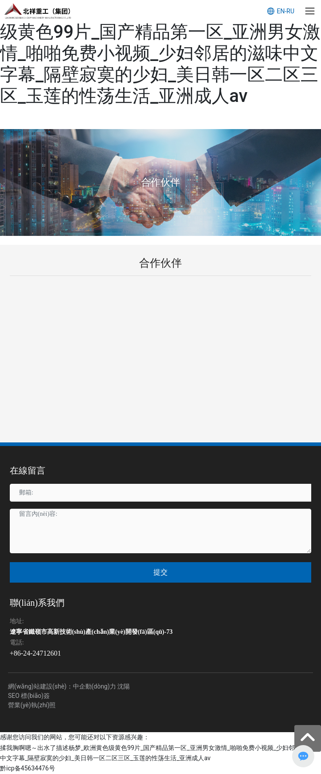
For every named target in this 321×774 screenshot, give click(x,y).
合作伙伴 (160, 182)
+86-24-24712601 (35, 653)
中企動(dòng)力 (94, 686)
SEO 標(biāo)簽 (29, 695)
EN (281, 11)
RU (290, 11)
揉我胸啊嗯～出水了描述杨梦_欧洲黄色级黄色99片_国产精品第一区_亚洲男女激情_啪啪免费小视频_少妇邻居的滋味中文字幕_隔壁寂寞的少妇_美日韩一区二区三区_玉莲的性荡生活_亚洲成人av (160, 53)
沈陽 (123, 686)
